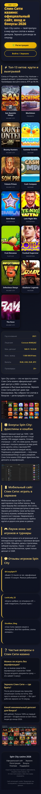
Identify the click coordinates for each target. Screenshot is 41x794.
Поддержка (24, 766)
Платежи (13, 766)
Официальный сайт (14, 760)
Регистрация (15, 763)
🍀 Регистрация (20, 45)
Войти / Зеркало (20, 53)
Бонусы (26, 763)
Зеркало (28, 760)
